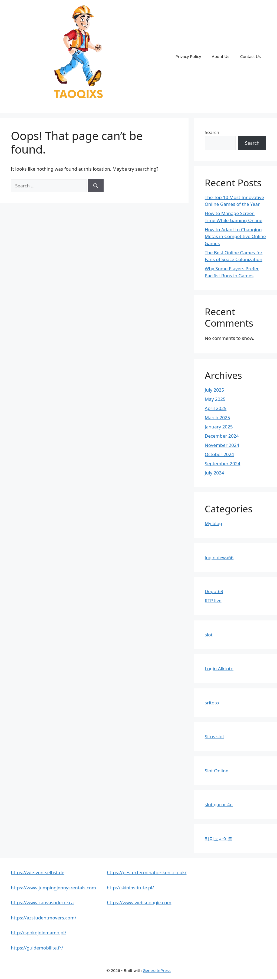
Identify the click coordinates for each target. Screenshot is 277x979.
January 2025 (219, 427)
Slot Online (216, 770)
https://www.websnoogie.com (139, 902)
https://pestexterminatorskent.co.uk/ (147, 872)
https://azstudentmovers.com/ (43, 918)
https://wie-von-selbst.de (37, 872)
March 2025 (217, 417)
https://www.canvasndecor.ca (42, 902)
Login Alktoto (219, 668)
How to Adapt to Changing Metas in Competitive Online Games (235, 236)
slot (209, 635)
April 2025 (215, 408)
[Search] (96, 185)
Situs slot (214, 736)
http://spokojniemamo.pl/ (38, 932)
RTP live (213, 600)
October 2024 (219, 454)
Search (212, 132)
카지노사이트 (218, 838)
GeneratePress (157, 970)
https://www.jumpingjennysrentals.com (53, 887)
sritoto (212, 703)
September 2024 (222, 463)
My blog (213, 523)
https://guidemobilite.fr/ (37, 948)
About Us (220, 56)
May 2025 (215, 399)
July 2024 (214, 473)
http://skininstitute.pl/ (130, 887)
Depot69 (214, 591)
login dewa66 (219, 557)
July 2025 (214, 390)
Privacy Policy (188, 56)
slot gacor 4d (219, 804)
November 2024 (222, 445)
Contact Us (250, 56)
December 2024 (222, 436)
